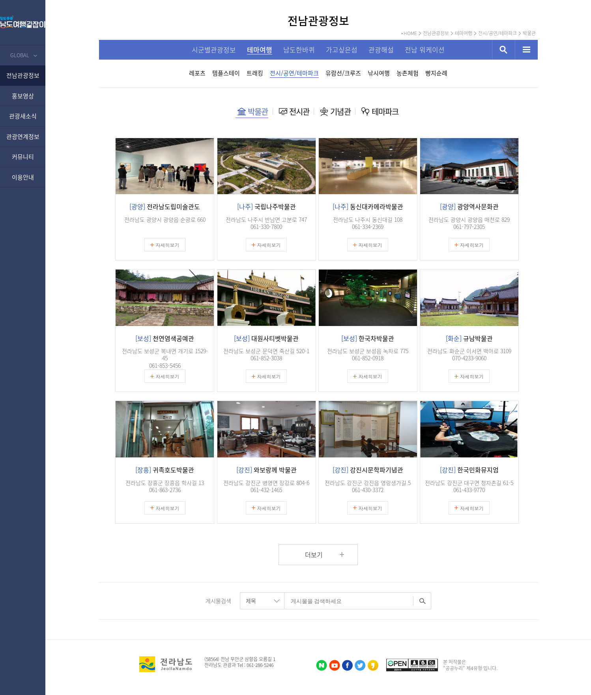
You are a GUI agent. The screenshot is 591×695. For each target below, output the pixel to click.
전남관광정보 (22, 75)
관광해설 (381, 49)
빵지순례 (436, 73)
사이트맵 (526, 50)
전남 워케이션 (425, 49)
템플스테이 (226, 73)
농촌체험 (407, 73)
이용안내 (23, 177)
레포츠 (197, 73)
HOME (410, 33)
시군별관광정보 (214, 49)
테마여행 (463, 33)
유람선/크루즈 (343, 73)
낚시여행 (379, 73)
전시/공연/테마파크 (497, 33)
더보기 (314, 554)
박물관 (529, 33)
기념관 (340, 111)
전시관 (299, 111)
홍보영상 (23, 96)
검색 (503, 50)
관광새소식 (23, 116)
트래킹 (255, 73)
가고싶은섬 (341, 49)
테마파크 (385, 111)
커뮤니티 (23, 156)
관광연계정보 (22, 136)
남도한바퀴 (299, 49)
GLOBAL (19, 55)
